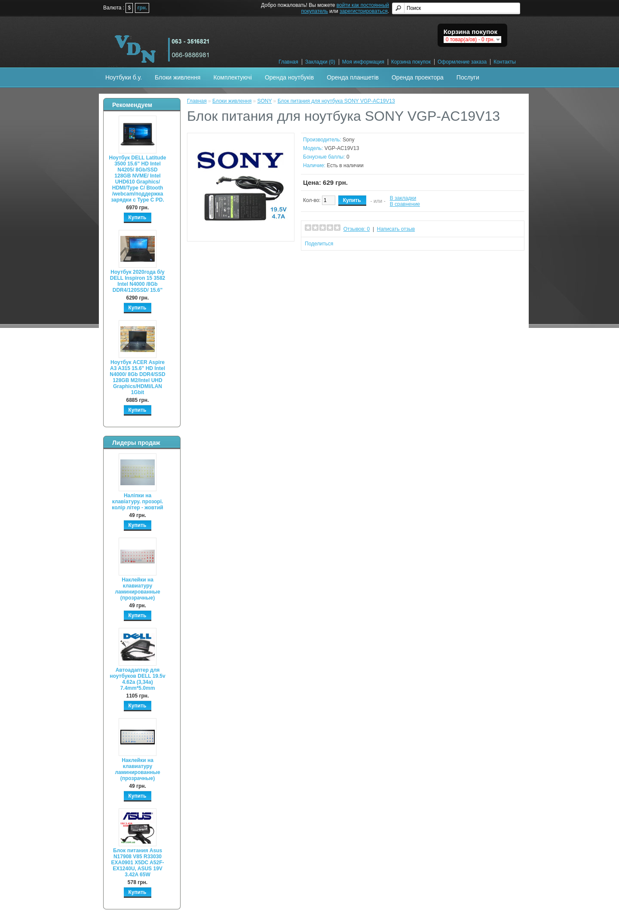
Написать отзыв (396, 229)
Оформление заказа (462, 62)
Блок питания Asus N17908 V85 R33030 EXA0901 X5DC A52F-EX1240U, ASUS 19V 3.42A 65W (137, 863)
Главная (288, 62)
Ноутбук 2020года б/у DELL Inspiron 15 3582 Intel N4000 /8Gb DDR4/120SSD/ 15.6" (137, 281)
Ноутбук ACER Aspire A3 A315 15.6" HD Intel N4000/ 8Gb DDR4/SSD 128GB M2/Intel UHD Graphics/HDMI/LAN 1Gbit (137, 377)
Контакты (504, 62)
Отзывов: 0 (356, 229)
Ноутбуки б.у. (123, 77)
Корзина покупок (411, 62)
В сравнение (405, 204)
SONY (264, 101)
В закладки (403, 198)
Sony (348, 140)
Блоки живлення (177, 77)
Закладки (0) (320, 62)
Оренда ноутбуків (289, 77)
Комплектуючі (232, 77)
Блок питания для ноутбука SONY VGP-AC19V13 (336, 101)
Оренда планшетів (353, 77)
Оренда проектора (418, 77)
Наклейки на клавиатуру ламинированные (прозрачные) (137, 589)
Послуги (468, 77)
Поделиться (319, 244)
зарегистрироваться (364, 11)
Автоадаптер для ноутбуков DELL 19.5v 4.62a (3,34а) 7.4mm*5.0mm (137, 679)
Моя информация (363, 62)
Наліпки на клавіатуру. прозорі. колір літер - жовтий (137, 502)
